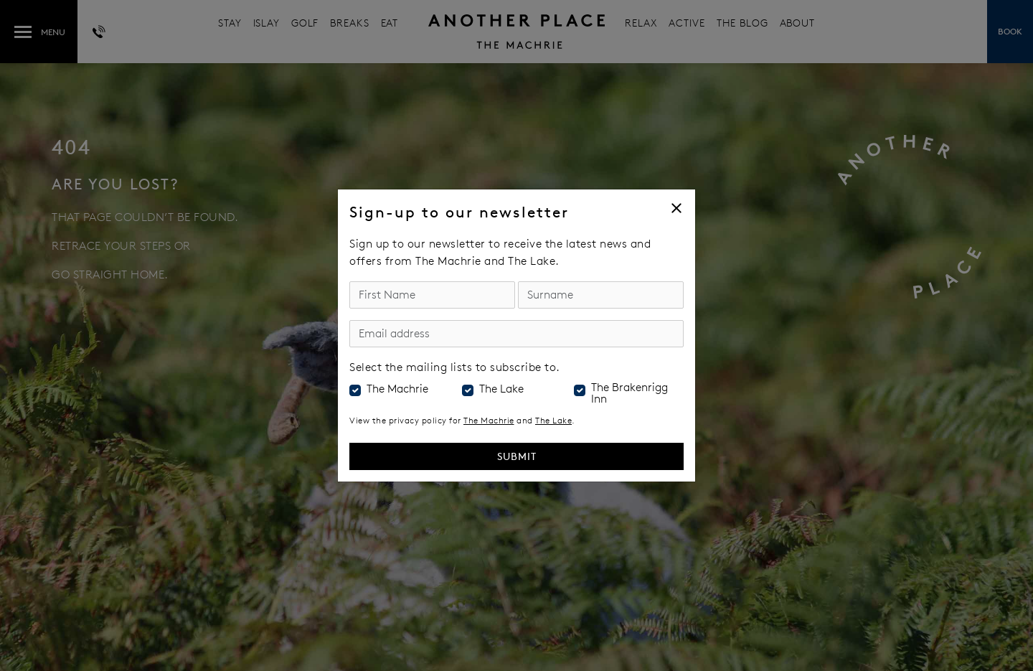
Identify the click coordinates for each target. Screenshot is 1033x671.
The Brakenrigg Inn (629, 393)
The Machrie (397, 389)
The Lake (501, 389)
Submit (517, 456)
